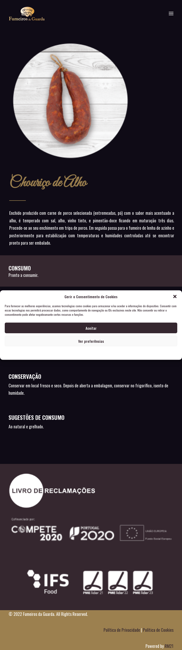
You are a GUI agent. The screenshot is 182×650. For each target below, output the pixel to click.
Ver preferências (91, 340)
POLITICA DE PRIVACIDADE (91, 353)
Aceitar (91, 327)
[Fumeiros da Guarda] (27, 13)
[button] (175, 296)
